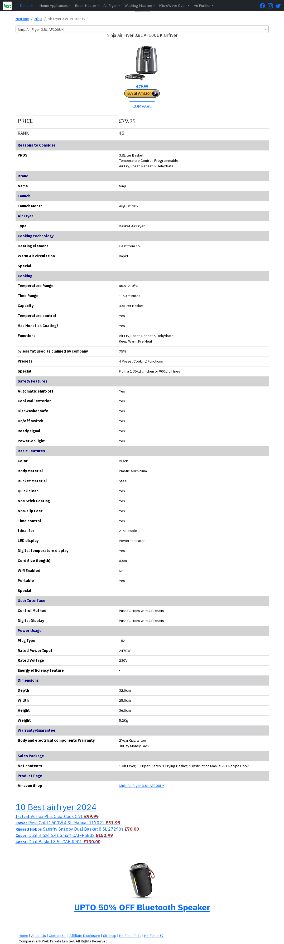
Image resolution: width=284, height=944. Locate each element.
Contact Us (57, 935)
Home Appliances (54, 5)
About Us (38, 935)
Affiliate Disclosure (84, 935)
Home (23, 935)
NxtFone (22, 18)
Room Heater (85, 5)
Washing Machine (138, 5)
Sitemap (109, 935)
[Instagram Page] (272, 5)
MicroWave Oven (172, 5)
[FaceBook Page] (264, 5)
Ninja (38, 18)
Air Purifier (202, 5)
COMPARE (142, 106)
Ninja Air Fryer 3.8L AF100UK (142, 785)
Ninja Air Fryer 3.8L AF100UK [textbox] (41, 29)
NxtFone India (130, 935)
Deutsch (26, 5)
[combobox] (142, 29)
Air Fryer (110, 5)
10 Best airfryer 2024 (56, 806)
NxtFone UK (153, 935)
